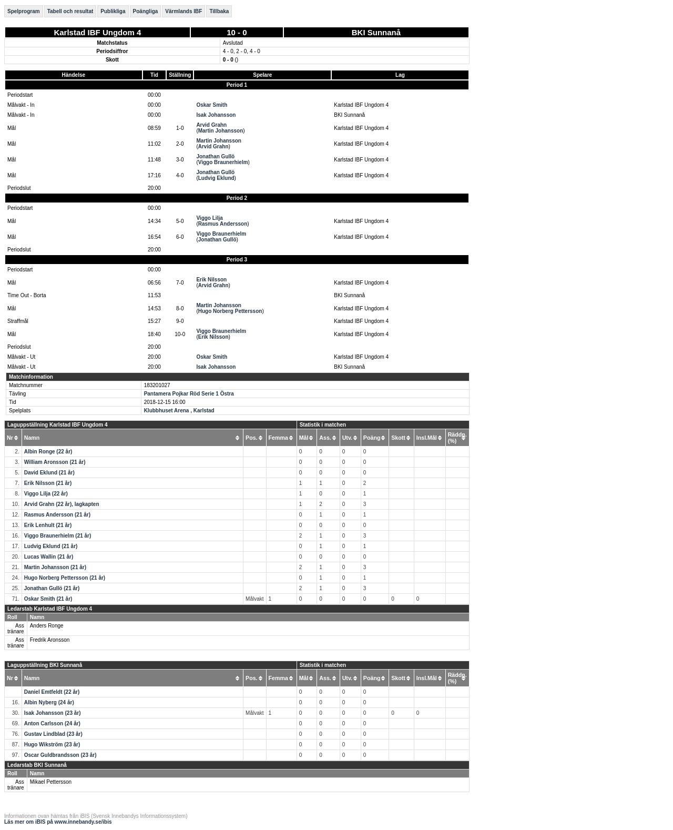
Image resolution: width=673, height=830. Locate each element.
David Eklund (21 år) (49, 472)
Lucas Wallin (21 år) (49, 557)
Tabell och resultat (70, 11)
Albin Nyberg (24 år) (49, 702)
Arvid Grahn (211, 125)
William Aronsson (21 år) (55, 462)
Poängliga (145, 11)
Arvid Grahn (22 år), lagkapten (61, 504)
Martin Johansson (220, 131)
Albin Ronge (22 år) (48, 451)
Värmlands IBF (183, 11)
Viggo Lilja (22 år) (46, 494)
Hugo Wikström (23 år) (52, 744)
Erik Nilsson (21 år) (48, 483)
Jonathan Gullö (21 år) (52, 588)
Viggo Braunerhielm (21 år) (57, 536)
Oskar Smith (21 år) (48, 599)
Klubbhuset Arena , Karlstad (179, 410)
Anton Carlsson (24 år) (52, 723)
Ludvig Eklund (216, 178)
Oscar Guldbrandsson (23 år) (60, 755)
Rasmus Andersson (223, 224)
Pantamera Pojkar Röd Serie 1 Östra (189, 394)
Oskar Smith (211, 105)
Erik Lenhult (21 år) (48, 525)
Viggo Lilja (209, 218)
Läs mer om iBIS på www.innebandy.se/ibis (58, 822)
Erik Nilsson (211, 279)
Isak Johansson (216, 115)
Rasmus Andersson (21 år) (57, 515)
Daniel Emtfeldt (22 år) (52, 692)
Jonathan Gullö (215, 156)
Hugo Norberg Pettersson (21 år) (64, 578)
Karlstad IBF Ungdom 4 (97, 32)
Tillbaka (219, 11)
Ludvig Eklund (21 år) (51, 546)
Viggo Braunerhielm (223, 162)
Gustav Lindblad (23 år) (53, 734)
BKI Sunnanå (376, 32)
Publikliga (112, 11)
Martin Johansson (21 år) (55, 567)
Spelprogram (23, 11)
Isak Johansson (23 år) (52, 713)
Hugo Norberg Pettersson (230, 311)
